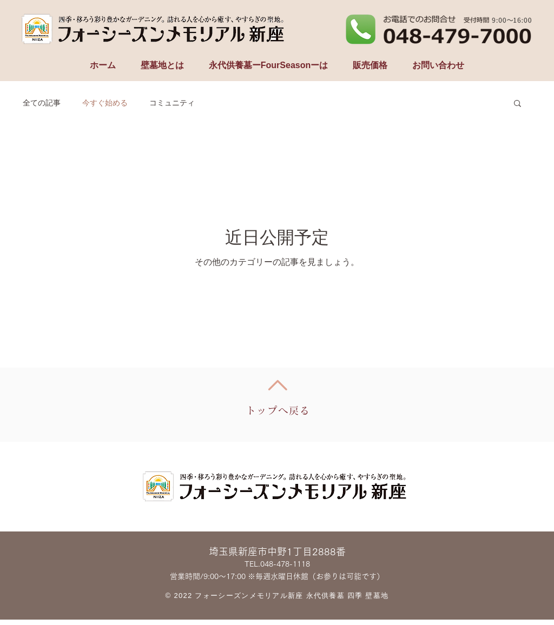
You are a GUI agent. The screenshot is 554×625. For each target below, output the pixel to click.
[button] (517, 104)
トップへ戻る (278, 410)
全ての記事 (42, 102)
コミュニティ (172, 102)
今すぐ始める (105, 102)
